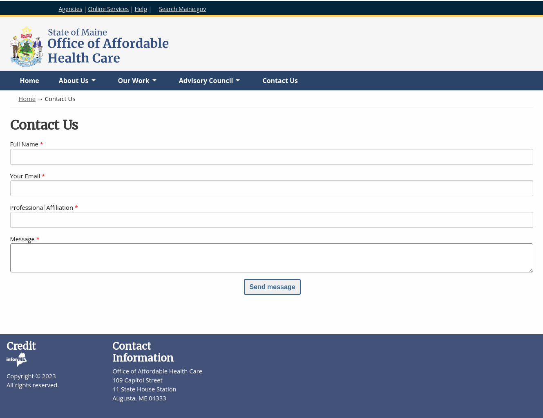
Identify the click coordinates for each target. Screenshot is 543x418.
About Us (73, 83)
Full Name (24, 144)
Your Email (25, 176)
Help (141, 9)
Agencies (71, 9)
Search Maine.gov (182, 9)
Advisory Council (206, 83)
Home (29, 80)
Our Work (133, 83)
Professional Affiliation (41, 207)
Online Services (108, 9)
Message (22, 239)
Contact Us (280, 80)
